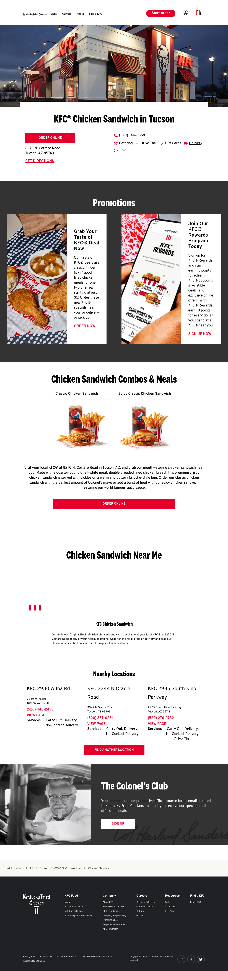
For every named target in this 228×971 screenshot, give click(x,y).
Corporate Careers (145, 907)
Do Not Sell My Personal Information (96, 957)
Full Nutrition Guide (73, 907)
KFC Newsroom (110, 929)
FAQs (167, 902)
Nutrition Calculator (73, 911)
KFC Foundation (111, 911)
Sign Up (118, 824)
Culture (140, 911)
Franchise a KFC (110, 920)
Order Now (84, 326)
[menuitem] (53, 14)
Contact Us (170, 907)
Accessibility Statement (34, 961)
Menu (67, 902)
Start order (161, 13)
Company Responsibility (114, 916)
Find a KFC (195, 902)
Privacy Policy (30, 957)
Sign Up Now (199, 334)
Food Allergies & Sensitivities (78, 916)
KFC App (169, 911)
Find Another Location (114, 751)
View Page (36, 716)
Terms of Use (46, 957)
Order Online (50, 138)
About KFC (108, 902)
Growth (140, 916)
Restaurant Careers (145, 902)
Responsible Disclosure (114, 925)
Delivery (195, 143)
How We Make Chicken (114, 907)
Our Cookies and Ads (66, 957)
